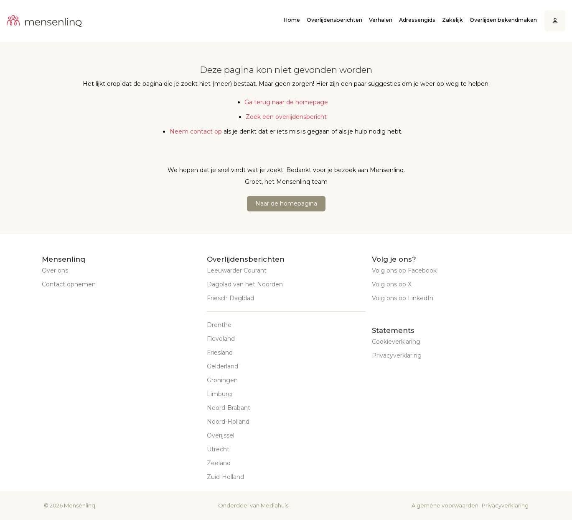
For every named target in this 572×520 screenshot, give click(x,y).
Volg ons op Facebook (404, 270)
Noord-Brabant (228, 408)
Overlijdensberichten (334, 20)
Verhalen (380, 20)
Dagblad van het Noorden (245, 284)
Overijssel (220, 435)
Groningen (222, 380)
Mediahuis (274, 505)
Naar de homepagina (286, 203)
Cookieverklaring (396, 341)
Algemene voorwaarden (445, 505)
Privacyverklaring (397, 355)
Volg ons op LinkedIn (402, 298)
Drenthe (219, 325)
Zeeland (219, 463)
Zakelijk (452, 20)
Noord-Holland (228, 421)
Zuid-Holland (225, 477)
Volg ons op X (392, 284)
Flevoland (221, 338)
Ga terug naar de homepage (286, 102)
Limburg (219, 394)
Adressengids (417, 20)
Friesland (220, 352)
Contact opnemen (69, 284)
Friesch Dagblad (230, 298)
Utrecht (218, 449)
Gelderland (222, 366)
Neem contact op (196, 131)
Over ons (55, 270)
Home (291, 20)
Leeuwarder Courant (237, 270)
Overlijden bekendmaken (503, 20)
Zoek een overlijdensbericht (286, 117)
